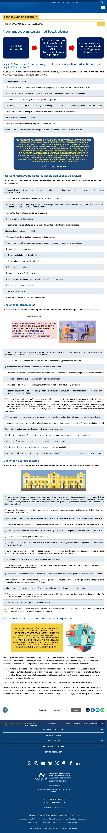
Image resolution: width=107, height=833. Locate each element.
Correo (83, 3)
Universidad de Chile (43, 826)
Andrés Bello (32, 816)
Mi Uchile (75, 3)
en (90, 3)
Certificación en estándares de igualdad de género (54, 790)
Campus (24, 816)
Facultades (53, 3)
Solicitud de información (53, 805)
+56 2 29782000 (35, 820)
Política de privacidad (67, 826)
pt (97, 3)
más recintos (81, 816)
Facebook (92, 710)
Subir (5, 710)
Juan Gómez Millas (65, 816)
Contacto (74, 820)
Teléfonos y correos (49, 820)
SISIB (33, 826)
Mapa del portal (63, 820)
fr (93, 3)
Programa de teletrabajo (20, 17)
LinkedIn (97, 710)
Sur (74, 816)
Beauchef (41, 816)
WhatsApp (102, 710)
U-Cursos (66, 3)
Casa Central (74, 813)
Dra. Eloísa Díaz (51, 816)
